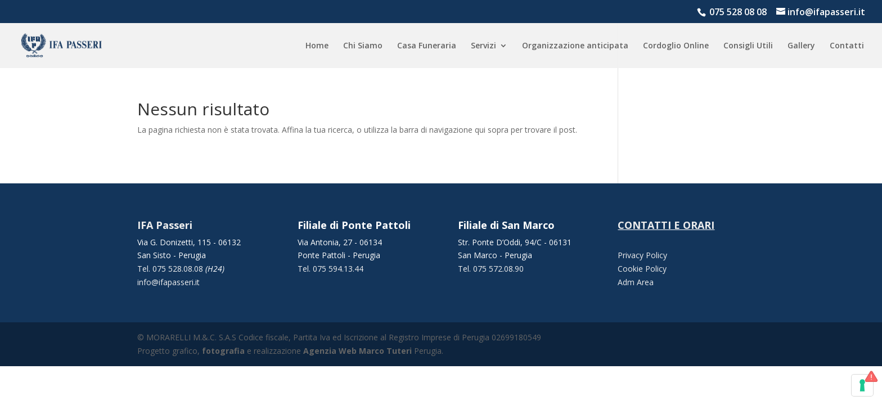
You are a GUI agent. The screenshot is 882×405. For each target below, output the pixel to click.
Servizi (483, 46)
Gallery (801, 46)
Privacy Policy (642, 255)
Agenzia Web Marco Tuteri (357, 350)
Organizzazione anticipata (575, 46)
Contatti (847, 46)
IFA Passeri (164, 225)
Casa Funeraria (426, 46)
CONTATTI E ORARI (666, 225)
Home (316, 46)
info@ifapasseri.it (168, 282)
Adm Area (636, 282)
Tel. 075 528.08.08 (171, 268)
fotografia (223, 350)
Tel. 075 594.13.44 (330, 268)
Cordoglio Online (676, 46)
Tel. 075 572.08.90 (491, 268)
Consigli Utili (748, 46)
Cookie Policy (642, 268)
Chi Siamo (362, 46)
